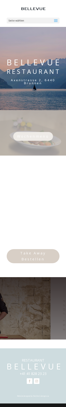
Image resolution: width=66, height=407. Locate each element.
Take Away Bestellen (33, 256)
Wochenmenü (33, 136)
